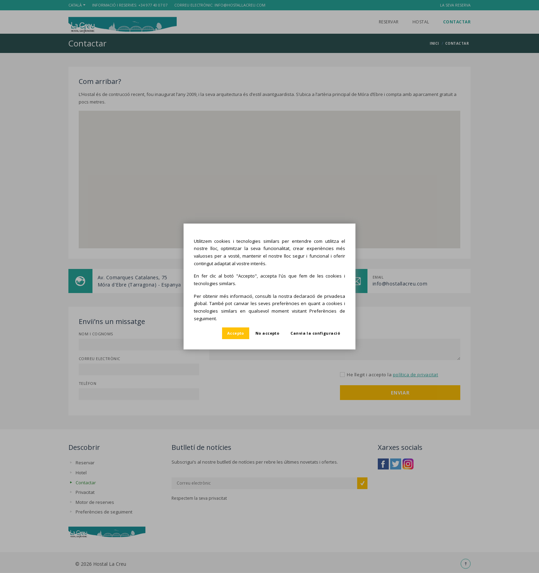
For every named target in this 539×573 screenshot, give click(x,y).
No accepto (267, 333)
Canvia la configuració (315, 333)
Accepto (235, 333)
